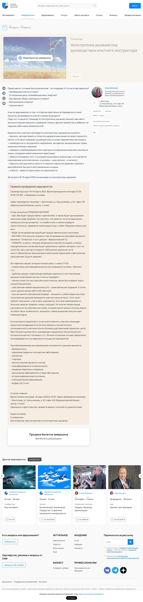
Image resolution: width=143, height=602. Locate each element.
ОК (130, 542)
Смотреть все (34, 459)
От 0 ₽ (99, 519)
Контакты (43, 582)
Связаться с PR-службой (14, 565)
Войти (135, 5)
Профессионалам (132, 15)
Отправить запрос (61, 568)
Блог (55, 552)
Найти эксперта (81, 15)
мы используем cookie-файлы (92, 594)
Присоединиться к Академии (82, 569)
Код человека (98, 507)
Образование (47, 15)
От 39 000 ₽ (67, 519)
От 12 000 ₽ (31, 519)
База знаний (58, 548)
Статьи (99, 15)
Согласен (71, 598)
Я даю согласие (123, 557)
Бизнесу (113, 15)
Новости (56, 544)
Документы (7, 582)
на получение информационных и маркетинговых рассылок (123, 557)
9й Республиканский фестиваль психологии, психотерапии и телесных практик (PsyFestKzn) (34, 510)
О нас (76, 540)
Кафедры (78, 544)
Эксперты (78, 548)
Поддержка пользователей (25, 582)
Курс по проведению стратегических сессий (68, 509)
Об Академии (8, 15)
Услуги (64, 15)
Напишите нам (10, 542)
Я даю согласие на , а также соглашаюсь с (122, 550)
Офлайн (75, 76)
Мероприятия (27, 15)
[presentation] (2, 476)
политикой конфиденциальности (121, 551)
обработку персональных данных (122, 549)
